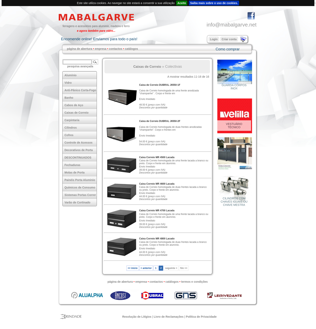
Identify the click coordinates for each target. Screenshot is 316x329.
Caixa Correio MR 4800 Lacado (157, 238)
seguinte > (171, 268)
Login (214, 39)
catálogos (131, 48)
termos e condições (194, 281)
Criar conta (229, 39)
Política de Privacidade (201, 316)
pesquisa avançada (80, 66)
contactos (115, 48)
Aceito (181, 3)
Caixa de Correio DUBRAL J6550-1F (159, 85)
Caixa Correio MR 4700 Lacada (157, 210)
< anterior (146, 268)
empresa (100, 48)
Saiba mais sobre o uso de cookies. (214, 3)
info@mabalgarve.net (232, 25)
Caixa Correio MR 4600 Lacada (157, 183)
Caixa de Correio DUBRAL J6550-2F (159, 121)
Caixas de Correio (147, 66)
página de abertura (79, 48)
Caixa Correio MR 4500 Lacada (157, 157)
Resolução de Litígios (137, 316)
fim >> (183, 268)
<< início (133, 268)
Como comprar (228, 49)
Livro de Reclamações (169, 316)
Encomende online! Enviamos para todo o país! (99, 39)
